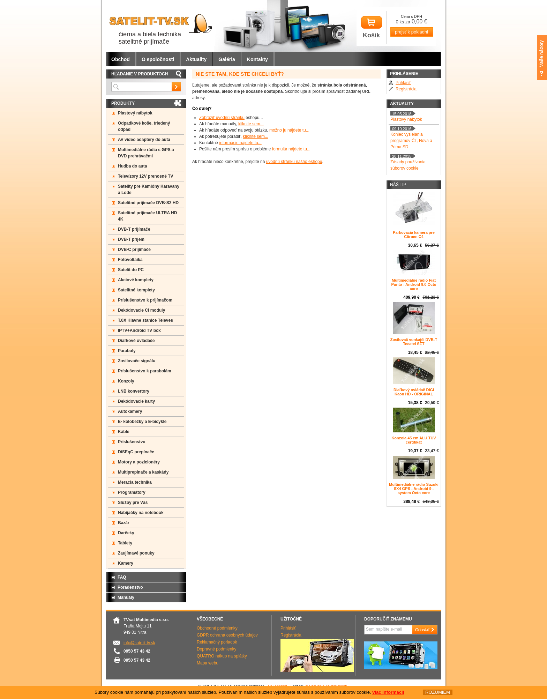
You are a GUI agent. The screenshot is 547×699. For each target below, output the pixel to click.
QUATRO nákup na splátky (222, 656)
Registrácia (406, 89)
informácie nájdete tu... (240, 142)
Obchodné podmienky (217, 628)
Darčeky (126, 532)
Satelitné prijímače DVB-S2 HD (148, 202)
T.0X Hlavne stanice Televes (145, 320)
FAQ (122, 577)
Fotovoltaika (130, 259)
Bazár (123, 522)
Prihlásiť (403, 82)
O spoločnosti (158, 59)
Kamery (125, 563)
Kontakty (257, 59)
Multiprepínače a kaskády (143, 472)
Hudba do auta (132, 166)
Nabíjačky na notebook (141, 512)
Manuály (126, 597)
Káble (123, 431)
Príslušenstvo (131, 441)
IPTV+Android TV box (139, 330)
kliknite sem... (251, 123)
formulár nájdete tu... (291, 149)
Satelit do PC (131, 269)
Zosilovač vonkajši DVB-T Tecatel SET (413, 341)
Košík (371, 27)
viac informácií (388, 692)
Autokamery (130, 411)
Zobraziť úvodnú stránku (222, 117)
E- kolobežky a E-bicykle (142, 421)
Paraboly (127, 350)
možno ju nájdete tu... (289, 130)
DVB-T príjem (131, 239)
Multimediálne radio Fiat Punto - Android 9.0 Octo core (413, 284)
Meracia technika (135, 482)
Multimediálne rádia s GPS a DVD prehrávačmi (146, 152)
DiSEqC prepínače (136, 451)
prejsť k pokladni (411, 32)
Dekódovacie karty (136, 401)
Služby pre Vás (133, 502)
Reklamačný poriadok (217, 642)
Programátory (131, 492)
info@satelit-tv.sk (139, 642)
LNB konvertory (133, 391)
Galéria (226, 59)
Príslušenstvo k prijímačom (145, 300)
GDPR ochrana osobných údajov (227, 635)
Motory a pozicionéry (139, 462)
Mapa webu (207, 663)
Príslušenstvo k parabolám (144, 371)
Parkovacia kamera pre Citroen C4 (414, 234)
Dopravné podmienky (216, 649)
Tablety (125, 543)
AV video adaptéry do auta (144, 139)
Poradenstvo (130, 587)
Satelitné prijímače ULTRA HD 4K (147, 216)
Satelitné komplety (136, 290)
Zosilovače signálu (136, 360)
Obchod (120, 59)
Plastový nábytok (135, 113)
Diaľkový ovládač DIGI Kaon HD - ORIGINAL (414, 392)
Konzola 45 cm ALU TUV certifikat (413, 440)
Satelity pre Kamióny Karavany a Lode (148, 189)
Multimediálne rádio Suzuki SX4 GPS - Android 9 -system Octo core (414, 488)
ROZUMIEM (437, 692)
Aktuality (196, 59)
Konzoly (126, 381)
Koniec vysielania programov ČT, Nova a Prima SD (411, 140)
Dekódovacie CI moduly (141, 310)
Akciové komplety (135, 279)
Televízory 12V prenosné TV (145, 176)
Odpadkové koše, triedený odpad (144, 126)
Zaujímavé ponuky (136, 553)
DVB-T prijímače (134, 229)
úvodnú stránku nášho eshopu (294, 161)
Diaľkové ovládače (136, 340)
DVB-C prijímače (134, 249)
